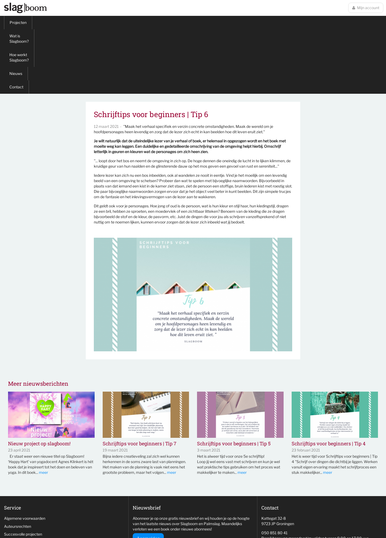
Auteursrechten (17, 462)
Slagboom (25, 8)
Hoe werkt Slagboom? (98, 22)
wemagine (294, 523)
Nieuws (134, 22)
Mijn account (365, 7)
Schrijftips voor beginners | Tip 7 (139, 379)
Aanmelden (148, 473)
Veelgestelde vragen (21, 485)
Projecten (18, 22)
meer (43, 408)
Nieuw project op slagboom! (39, 379)
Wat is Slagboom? (53, 22)
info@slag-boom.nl (277, 483)
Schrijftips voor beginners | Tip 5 (234, 379)
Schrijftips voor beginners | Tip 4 (328, 379)
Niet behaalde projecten (24, 477)
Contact (159, 22)
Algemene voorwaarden (24, 454)
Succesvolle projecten (23, 469)
